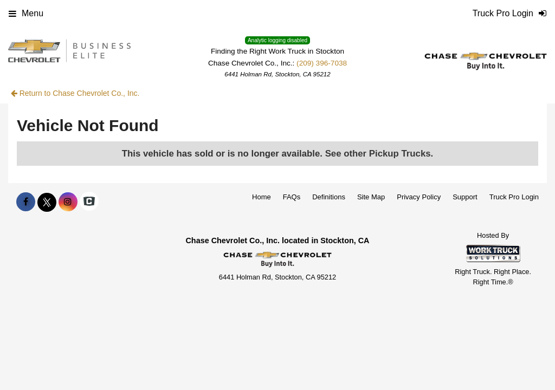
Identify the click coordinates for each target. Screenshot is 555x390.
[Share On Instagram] (68, 202)
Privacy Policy (419, 197)
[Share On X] (46, 202)
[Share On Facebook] (25, 202)
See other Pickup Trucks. (379, 153)
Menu (26, 13)
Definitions (328, 197)
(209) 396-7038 (321, 63)
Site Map (371, 197)
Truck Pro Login (514, 197)
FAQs (292, 197)
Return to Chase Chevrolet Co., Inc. (75, 93)
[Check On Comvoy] (89, 202)
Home (261, 197)
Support (465, 197)
